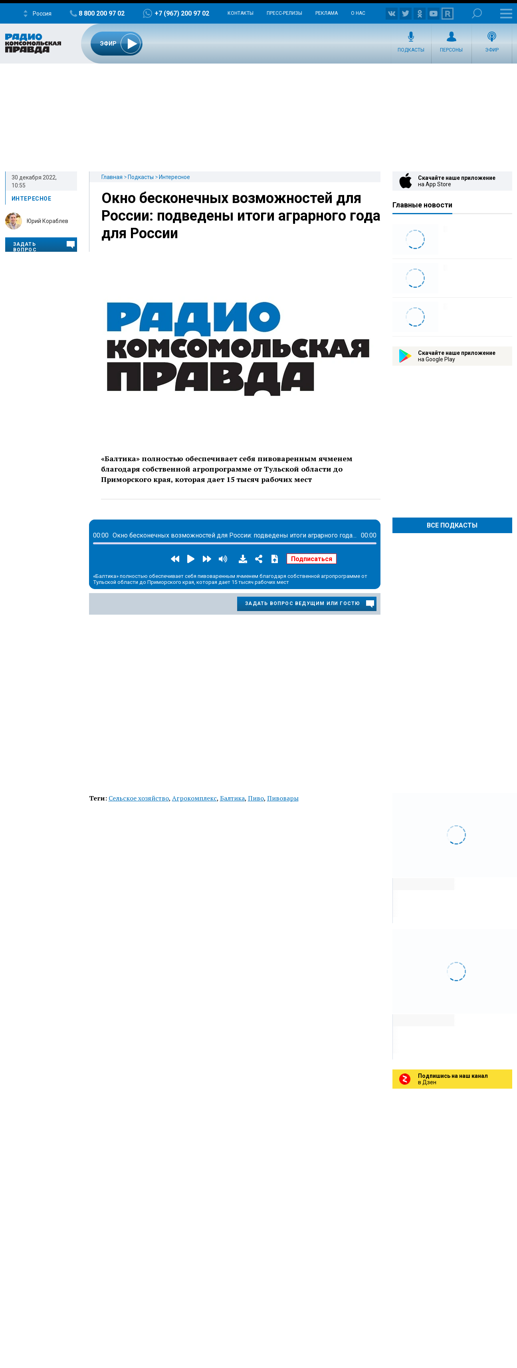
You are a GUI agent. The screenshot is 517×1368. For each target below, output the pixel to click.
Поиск (477, 13)
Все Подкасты (452, 525)
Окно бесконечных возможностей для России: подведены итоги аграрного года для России (240, 216)
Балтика (232, 798)
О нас (358, 13)
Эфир (492, 50)
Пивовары (283, 798)
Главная (112, 177)
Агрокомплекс (194, 798)
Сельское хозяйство (139, 798)
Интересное (174, 177)
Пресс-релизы (284, 13)
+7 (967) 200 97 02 (182, 13)
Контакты (241, 13)
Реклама (326, 13)
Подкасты (411, 50)
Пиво (256, 798)
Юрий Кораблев (47, 221)
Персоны (451, 50)
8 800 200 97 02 (102, 13)
